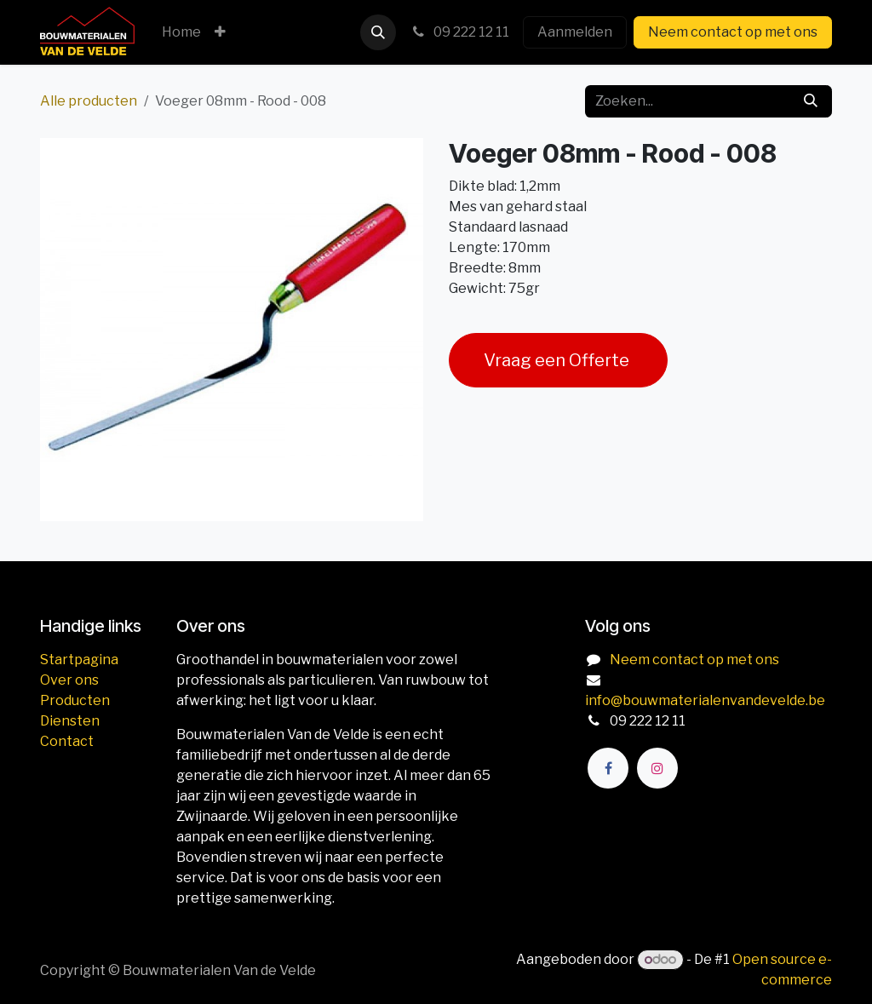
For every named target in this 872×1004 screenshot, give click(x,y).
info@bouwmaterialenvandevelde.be (705, 700)
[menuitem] (181, 32)
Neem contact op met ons (733, 32)
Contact (67, 741)
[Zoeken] (810, 101)
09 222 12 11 (459, 32)
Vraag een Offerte (558, 360)
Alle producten (88, 101)
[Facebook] (608, 768)
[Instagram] (657, 768)
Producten (75, 700)
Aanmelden (574, 32)
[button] (378, 32)
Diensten (70, 721)
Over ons (69, 680)
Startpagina (79, 659)
